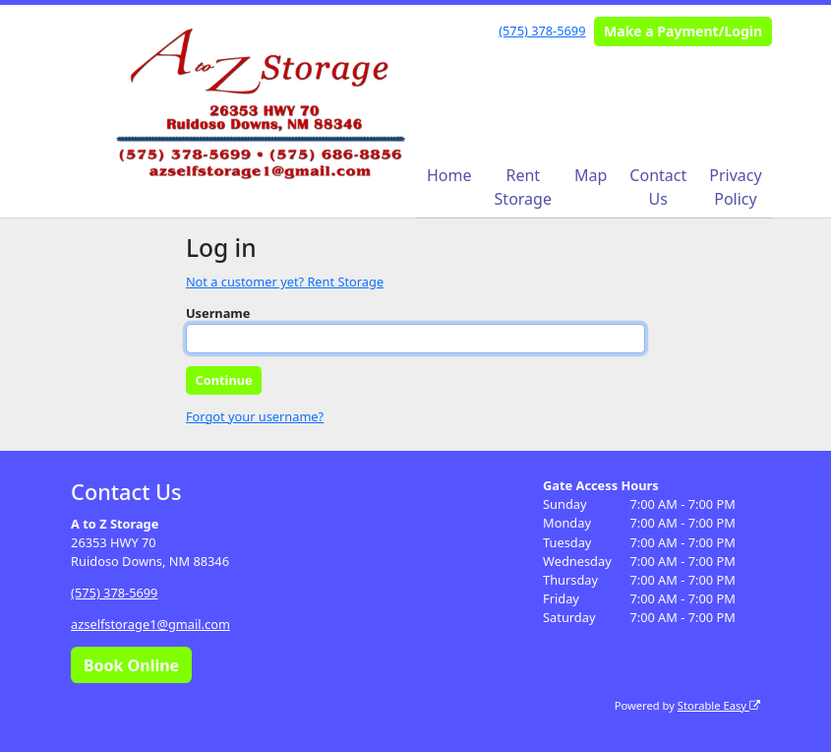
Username (218, 313)
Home (449, 175)
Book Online (131, 665)
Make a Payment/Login (683, 31)
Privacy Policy (735, 187)
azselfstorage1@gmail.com (150, 624)
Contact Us (657, 187)
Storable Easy (719, 705)
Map (590, 175)
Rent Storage (523, 187)
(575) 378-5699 (542, 30)
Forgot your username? (255, 416)
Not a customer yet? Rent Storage (285, 281)
